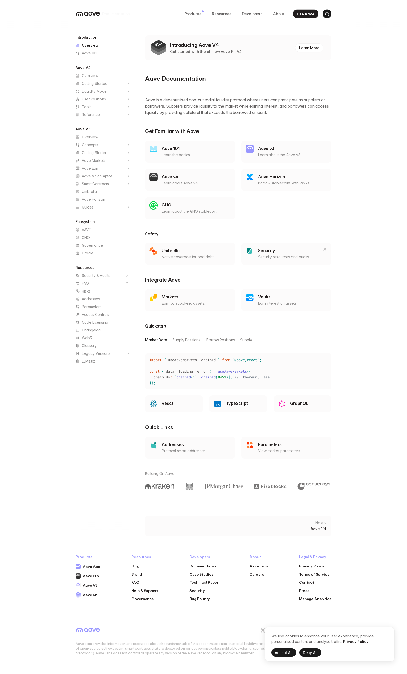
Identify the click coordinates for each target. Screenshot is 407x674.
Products (194, 13)
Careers (256, 574)
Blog (135, 566)
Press (304, 590)
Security (197, 590)
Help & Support (144, 590)
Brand (136, 574)
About (278, 13)
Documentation (203, 566)
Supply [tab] (246, 340)
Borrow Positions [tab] (220, 340)
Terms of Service (314, 574)
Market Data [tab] (156, 340)
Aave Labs (258, 566)
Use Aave (305, 13)
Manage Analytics (315, 598)
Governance (142, 598)
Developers (252, 13)
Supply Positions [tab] (186, 340)
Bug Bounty (199, 598)
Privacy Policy (311, 566)
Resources (222, 13)
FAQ (135, 582)
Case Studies (201, 574)
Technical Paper (204, 582)
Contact (306, 582)
